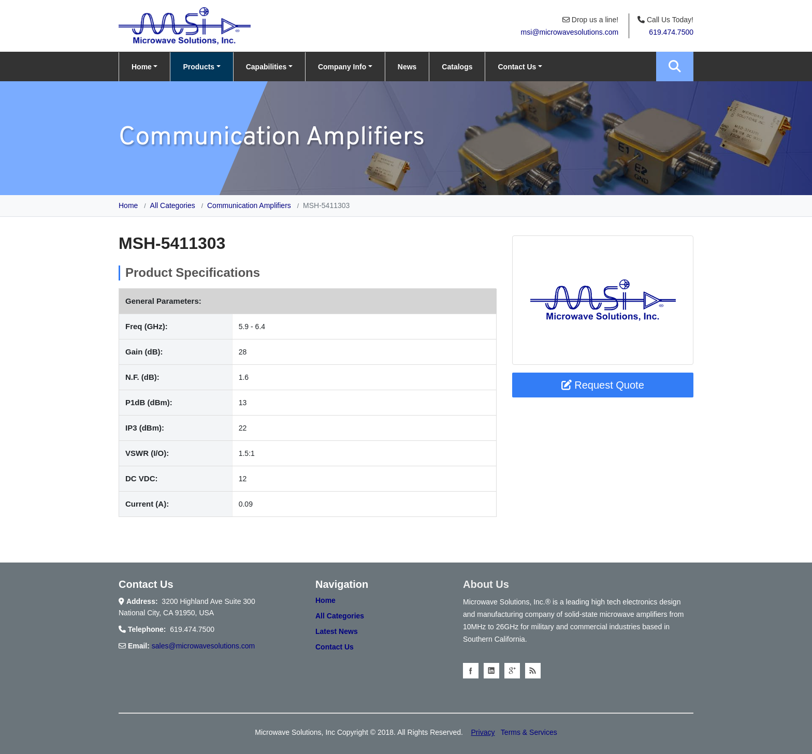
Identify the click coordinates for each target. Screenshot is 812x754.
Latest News (336, 631)
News (407, 67)
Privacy (483, 732)
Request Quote (602, 385)
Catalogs (457, 67)
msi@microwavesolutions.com (569, 32)
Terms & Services (529, 732)
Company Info (342, 67)
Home (142, 67)
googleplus (512, 670)
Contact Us (517, 67)
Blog (533, 670)
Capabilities (266, 67)
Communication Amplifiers (249, 205)
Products (198, 67)
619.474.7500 (671, 32)
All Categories (172, 205)
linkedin (491, 670)
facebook (471, 670)
